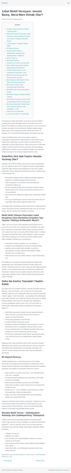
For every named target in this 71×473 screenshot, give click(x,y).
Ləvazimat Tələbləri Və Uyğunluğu (18, 114)
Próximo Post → (41, 461)
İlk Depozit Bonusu (13, 48)
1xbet (35, 152)
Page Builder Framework (62, 470)
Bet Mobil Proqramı (13, 60)
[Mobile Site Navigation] (68, 3)
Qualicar (5, 3)
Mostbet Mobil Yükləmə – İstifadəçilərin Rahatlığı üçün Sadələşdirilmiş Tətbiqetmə (16, 53)
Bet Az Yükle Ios (12, 58)
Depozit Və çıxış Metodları (15, 111)
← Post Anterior (7, 461)
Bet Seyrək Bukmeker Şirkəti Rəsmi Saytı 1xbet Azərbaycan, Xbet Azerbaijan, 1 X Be (18, 106)
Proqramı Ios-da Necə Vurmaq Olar (18, 63)
